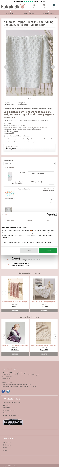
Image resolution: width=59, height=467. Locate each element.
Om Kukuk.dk (7, 442)
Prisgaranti (6, 408)
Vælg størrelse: (9, 160)
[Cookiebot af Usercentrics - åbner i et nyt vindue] (48, 214)
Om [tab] (48, 220)
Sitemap (5, 447)
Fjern (50, 202)
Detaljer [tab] (29, 220)
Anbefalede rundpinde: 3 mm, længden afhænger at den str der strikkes (25, 127)
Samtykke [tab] (10, 220)
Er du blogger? (7, 445)
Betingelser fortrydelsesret (11, 415)
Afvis (29, 250)
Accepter (48, 250)
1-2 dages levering (48, 13)
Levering (6, 405)
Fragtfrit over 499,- (29, 13)
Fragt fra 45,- (10, 13)
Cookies (5, 413)
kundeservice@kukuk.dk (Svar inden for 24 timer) (21, 386)
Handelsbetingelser (9, 410)
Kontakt (5, 450)
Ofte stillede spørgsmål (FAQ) (12, 402)
